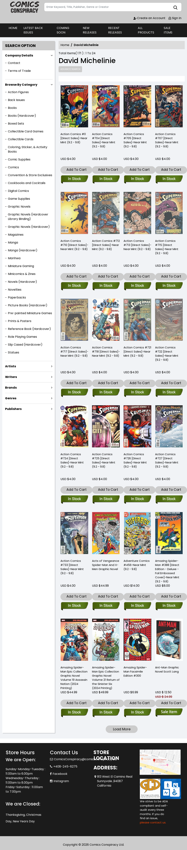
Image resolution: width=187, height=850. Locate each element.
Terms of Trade (19, 71)
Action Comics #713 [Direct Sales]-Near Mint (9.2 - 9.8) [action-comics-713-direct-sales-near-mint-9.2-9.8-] (137, 245)
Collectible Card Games (25, 131)
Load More (121, 729)
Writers (11, 377)
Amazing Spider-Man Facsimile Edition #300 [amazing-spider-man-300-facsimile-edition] (135, 671)
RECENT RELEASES (115, 30)
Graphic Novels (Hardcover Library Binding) (28, 216)
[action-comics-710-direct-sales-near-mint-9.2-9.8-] (74, 286)
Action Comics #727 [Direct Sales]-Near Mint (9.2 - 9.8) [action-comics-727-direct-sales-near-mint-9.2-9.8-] (166, 460)
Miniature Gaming (21, 266)
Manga (13, 242)
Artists (10, 366)
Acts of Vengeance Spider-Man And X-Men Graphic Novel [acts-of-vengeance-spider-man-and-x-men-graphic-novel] (105, 565)
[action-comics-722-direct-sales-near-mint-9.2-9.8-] (169, 392)
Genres (10, 398)
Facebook (60, 774)
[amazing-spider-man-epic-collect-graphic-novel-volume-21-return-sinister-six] (106, 712)
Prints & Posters (19, 321)
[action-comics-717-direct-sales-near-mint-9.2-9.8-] (74, 392)
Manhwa (14, 258)
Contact (14, 63)
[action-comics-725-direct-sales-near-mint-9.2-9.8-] (106, 499)
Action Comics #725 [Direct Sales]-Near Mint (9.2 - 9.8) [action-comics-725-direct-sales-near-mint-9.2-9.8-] (103, 460)
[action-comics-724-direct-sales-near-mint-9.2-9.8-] (74, 499)
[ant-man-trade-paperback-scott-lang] (169, 712)
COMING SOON (63, 30)
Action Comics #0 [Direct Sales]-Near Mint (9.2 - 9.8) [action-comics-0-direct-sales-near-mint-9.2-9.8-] (73, 138)
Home (64, 45)
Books (12, 108)
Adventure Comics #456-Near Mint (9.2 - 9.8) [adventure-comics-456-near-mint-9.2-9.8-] (137, 565)
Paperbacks (17, 297)
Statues (13, 352)
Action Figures (18, 92)
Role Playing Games (22, 337)
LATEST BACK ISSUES (33, 30)
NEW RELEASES (90, 30)
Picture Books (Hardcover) (27, 305)
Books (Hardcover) (22, 116)
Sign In (174, 18)
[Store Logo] (24, 7)
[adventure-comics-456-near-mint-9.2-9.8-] (137, 606)
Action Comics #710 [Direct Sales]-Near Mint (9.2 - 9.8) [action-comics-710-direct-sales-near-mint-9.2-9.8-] (74, 245)
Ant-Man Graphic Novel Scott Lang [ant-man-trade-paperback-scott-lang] (167, 669)
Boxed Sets (16, 123)
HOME (13, 28)
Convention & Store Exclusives (30, 175)
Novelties (14, 289)
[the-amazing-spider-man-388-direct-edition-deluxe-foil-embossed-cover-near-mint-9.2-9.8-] (169, 606)
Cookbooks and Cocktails (26, 183)
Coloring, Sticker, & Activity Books (27, 149)
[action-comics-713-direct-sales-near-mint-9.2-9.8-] (137, 286)
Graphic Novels (19, 206)
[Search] (112, 7)
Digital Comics (18, 191)
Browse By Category (21, 84)
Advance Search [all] (70, 69)
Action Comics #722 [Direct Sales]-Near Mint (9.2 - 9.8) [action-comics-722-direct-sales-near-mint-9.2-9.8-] (166, 353)
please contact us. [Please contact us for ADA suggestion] (153, 822)
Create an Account (149, 18)
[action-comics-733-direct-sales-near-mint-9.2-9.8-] (74, 606)
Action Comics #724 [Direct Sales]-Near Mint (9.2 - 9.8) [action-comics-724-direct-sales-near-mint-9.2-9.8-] (72, 460)
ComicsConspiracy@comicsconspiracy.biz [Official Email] (85, 759)
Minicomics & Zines (21, 274)
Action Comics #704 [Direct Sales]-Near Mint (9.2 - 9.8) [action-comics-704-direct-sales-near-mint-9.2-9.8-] (103, 140)
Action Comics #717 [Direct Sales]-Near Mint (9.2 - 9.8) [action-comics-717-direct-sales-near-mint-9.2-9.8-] (74, 351)
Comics (13, 167)
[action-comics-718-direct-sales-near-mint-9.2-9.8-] (106, 392)
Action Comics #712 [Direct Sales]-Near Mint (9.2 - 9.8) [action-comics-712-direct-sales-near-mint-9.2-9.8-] (106, 245)
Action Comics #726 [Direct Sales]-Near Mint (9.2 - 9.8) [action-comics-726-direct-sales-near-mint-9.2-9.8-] (135, 460)
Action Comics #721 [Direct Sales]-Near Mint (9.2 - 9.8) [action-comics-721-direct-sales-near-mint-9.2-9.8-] (137, 351)
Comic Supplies (19, 159)
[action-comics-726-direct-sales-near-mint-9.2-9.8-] (137, 499)
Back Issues (16, 100)
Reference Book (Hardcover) (29, 329)
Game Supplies (19, 199)
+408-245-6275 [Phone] (65, 766)
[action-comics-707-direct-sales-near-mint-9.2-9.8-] (169, 107)
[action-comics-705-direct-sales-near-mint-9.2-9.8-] (137, 107)
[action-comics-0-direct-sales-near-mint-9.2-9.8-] (74, 107)
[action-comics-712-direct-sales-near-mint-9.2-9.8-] (106, 286)
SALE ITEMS (168, 30)
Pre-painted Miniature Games (30, 313)
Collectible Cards (20, 139)
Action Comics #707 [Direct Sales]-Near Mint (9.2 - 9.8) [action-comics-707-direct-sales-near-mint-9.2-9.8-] (166, 140)
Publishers (13, 409)
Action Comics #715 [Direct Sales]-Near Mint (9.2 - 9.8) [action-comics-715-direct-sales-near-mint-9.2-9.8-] (166, 247)
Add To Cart (76, 169)
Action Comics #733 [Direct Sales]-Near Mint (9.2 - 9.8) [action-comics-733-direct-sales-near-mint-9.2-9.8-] (72, 567)
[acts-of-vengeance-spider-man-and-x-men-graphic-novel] (106, 606)
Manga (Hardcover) (22, 250)
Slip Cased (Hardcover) (25, 344)
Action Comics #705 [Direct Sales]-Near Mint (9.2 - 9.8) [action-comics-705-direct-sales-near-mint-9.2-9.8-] (135, 140)
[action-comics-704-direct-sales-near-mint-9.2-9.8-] (106, 107)
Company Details (19, 55)
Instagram (61, 781)
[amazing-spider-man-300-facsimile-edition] (137, 712)
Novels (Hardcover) (22, 282)
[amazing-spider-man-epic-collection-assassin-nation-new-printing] (74, 712)
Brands (11, 387)
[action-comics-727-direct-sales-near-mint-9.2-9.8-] (169, 499)
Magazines (15, 234)
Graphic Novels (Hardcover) (29, 227)
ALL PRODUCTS (146, 30)
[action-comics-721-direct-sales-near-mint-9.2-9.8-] (137, 392)
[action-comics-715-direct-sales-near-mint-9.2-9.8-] (169, 286)
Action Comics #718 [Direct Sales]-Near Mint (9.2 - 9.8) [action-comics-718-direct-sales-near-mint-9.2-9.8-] (106, 351)
